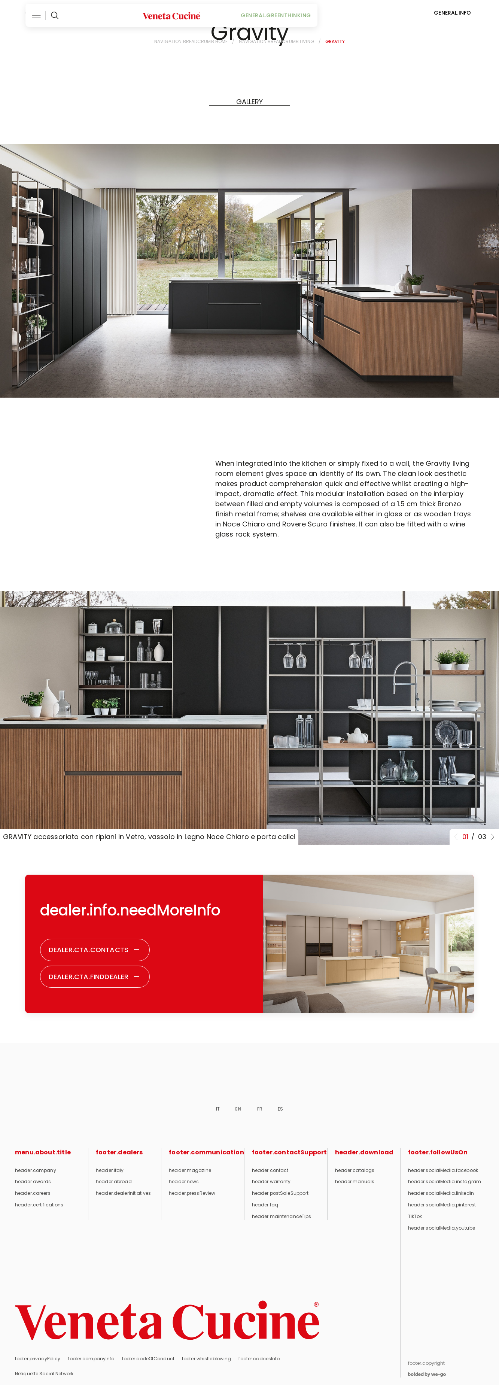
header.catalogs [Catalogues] (355, 1170)
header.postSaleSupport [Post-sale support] (280, 1193)
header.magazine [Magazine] (190, 1170)
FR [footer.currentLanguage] (259, 1109)
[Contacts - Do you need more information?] (95, 950)
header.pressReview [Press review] (192, 1193)
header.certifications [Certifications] (39, 1205)
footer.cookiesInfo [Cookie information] (259, 1358)
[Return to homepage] (167, 1320)
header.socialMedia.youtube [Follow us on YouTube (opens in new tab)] (441, 1228)
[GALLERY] (249, 102)
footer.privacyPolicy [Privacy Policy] (37, 1358)
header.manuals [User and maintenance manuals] (355, 1181)
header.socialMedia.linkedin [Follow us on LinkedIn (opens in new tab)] (441, 1193)
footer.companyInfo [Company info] (91, 1358)
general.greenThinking (330, 13)
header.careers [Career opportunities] (33, 1193)
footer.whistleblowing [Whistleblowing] (206, 1358)
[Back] (38, 42)
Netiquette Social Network (44, 1373)
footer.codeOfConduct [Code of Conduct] (148, 1358)
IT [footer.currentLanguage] (218, 1109)
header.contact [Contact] (270, 1170)
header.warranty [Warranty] (271, 1181)
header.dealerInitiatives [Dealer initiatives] (123, 1193)
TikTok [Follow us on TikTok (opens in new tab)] (415, 1216)
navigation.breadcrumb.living (276, 41)
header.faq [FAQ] (265, 1205)
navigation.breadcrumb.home (191, 41)
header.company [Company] (35, 1170)
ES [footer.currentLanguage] (280, 1109)
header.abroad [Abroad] (114, 1181)
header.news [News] (184, 1181)
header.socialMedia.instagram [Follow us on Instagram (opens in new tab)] (444, 1181)
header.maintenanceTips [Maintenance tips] (281, 1216)
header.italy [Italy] (110, 1170)
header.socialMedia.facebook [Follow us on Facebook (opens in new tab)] (443, 1170)
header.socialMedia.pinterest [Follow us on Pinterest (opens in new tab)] (442, 1205)
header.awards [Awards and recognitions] (33, 1181)
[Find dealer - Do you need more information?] (95, 977)
